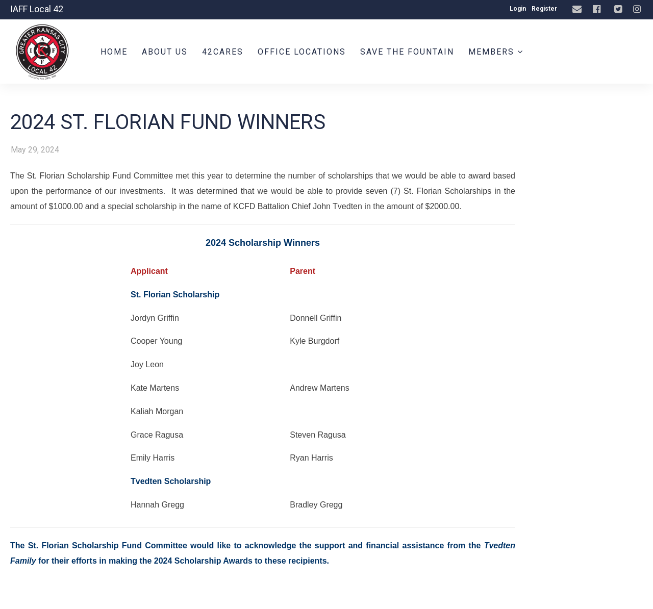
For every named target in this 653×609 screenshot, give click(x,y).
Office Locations (302, 52)
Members (495, 52)
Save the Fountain (407, 52)
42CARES (222, 52)
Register (544, 8)
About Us (165, 52)
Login (518, 8)
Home (114, 52)
